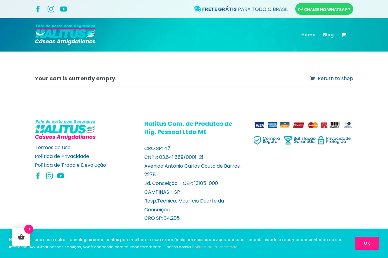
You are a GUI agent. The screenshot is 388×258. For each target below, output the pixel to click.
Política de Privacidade (62, 156)
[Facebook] (38, 176)
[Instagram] (49, 176)
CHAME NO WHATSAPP (324, 9)
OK (367, 243)
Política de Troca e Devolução (70, 165)
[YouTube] (60, 176)
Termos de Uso (53, 147)
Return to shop (335, 78)
